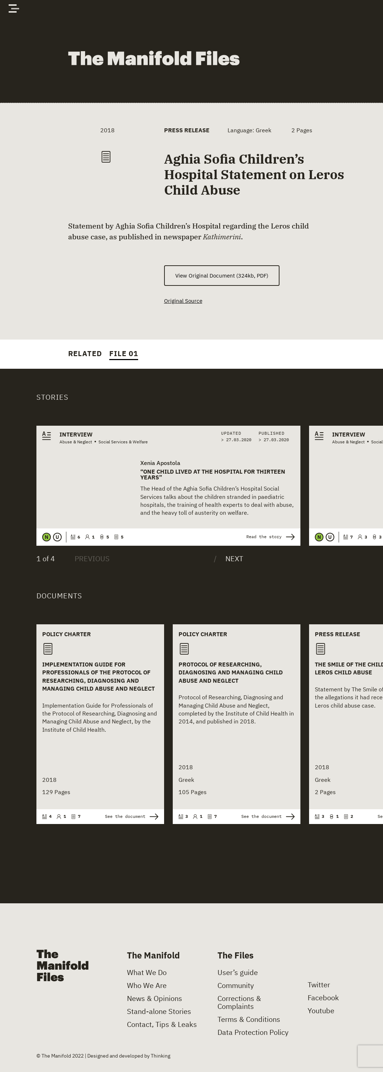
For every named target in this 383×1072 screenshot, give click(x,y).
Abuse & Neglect (76, 443)
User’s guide (237, 974)
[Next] (228, 559)
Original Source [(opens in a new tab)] (183, 302)
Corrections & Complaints (239, 1004)
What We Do (147, 974)
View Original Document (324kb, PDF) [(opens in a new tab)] (222, 275)
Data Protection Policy (253, 1034)
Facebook (323, 999)
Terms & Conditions (248, 1021)
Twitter (319, 986)
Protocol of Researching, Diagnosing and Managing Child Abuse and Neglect (231, 674)
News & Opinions (154, 1000)
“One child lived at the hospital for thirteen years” (212, 476)
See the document (131, 818)
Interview (76, 435)
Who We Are (147, 987)
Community (235, 987)
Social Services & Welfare (123, 443)
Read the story (270, 538)
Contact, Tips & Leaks (162, 1026)
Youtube (321, 1012)
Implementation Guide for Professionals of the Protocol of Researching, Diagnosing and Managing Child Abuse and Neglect (98, 678)
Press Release (187, 130)
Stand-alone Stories (159, 1013)
